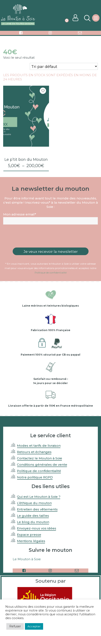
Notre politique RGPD (35, 477)
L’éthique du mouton (34, 503)
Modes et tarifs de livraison (39, 446)
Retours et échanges (34, 452)
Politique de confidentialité (51, 272)
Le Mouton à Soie (27, 559)
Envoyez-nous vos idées (36, 528)
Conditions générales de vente (42, 465)
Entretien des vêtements (37, 509)
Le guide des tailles (33, 516)
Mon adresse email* (19, 214)
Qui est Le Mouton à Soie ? (38, 497)
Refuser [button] (15, 626)
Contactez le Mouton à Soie (39, 458)
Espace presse (29, 535)
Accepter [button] (34, 626)
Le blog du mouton (33, 522)
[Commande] (64, 66)
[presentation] (50, 236)
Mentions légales (31, 541)
